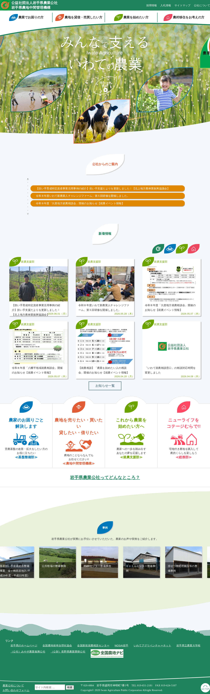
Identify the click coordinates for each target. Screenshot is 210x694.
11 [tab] (28, 213)
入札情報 (165, 5)
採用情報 (151, 5)
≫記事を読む (38, 290)
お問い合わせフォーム (16, 690)
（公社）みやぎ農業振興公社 (27, 661)
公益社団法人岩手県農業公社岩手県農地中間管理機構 (34, 5)
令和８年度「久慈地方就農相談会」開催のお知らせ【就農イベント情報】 (80, 203)
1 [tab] (27, 178)
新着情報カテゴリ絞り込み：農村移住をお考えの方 (194, 248)
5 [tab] (27, 192)
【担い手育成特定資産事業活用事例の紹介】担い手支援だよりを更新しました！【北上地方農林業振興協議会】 (103, 188)
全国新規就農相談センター (93, 654)
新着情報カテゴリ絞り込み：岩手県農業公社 (158, 248)
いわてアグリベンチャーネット (152, 654)
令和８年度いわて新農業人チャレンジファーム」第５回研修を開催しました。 (83, 195)
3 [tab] (27, 185)
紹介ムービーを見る (105, 85)
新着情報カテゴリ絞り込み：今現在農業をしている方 (170, 248)
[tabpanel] (107, 188)
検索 (69, 687)
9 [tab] (27, 206)
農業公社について (13, 685)
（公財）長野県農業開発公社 (68, 661)
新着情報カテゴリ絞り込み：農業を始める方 (182, 248)
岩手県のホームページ (23, 654)
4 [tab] (27, 189)
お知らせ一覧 (105, 395)
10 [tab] (28, 210)
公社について (202, 5)
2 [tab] (27, 182)
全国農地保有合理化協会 (57, 654)
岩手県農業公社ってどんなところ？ (105, 486)
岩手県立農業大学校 (188, 654)
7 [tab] (27, 199)
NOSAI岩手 (121, 654)
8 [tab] (27, 203)
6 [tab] (27, 196)
